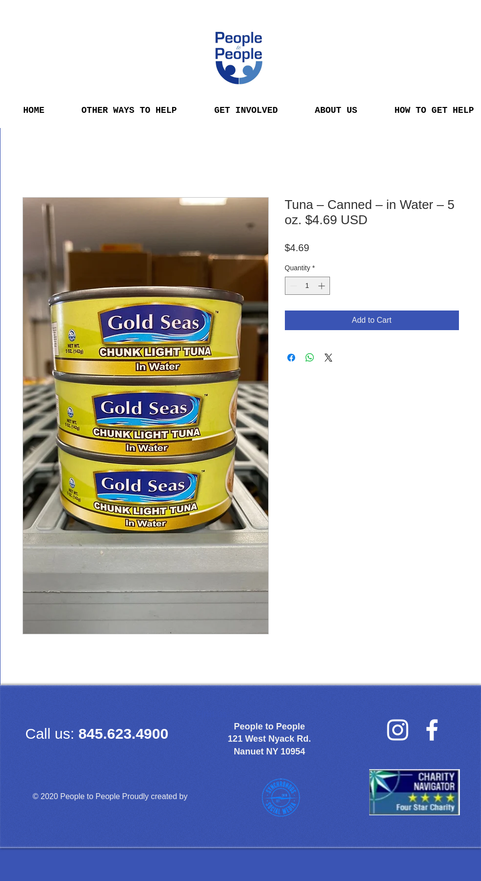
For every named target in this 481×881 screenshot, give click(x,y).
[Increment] (322, 285)
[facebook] (432, 730)
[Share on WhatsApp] (310, 357)
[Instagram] (397, 730)
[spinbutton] (307, 285)
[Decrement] (292, 285)
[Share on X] (328, 357)
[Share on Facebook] (291, 357)
